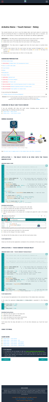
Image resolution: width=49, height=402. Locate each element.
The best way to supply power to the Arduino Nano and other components (22, 151)
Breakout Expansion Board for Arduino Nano (17, 86)
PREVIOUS (6, 359)
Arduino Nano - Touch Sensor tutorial (12, 113)
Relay (4, 70)
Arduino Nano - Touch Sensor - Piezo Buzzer (13, 342)
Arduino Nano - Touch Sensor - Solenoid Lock (13, 345)
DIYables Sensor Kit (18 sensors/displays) (13, 94)
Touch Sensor (6, 68)
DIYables (38, 99)
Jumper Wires (6, 75)
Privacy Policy (30, 399)
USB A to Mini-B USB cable (9, 65)
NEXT (43, 359)
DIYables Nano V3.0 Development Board (16, 63)
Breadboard (5, 72)
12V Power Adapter (10, 79)
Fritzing (15, 147)
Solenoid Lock (9, 77)
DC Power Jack (9, 82)
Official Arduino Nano (8, 61)
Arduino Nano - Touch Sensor (10, 338)
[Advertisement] (24, 15)
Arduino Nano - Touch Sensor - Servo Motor (13, 343)
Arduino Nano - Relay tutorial (10, 111)
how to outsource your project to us (35, 351)
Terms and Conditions (20, 399)
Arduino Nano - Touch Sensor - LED (11, 340)
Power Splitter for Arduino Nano (14, 88)
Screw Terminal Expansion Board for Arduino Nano (19, 84)
